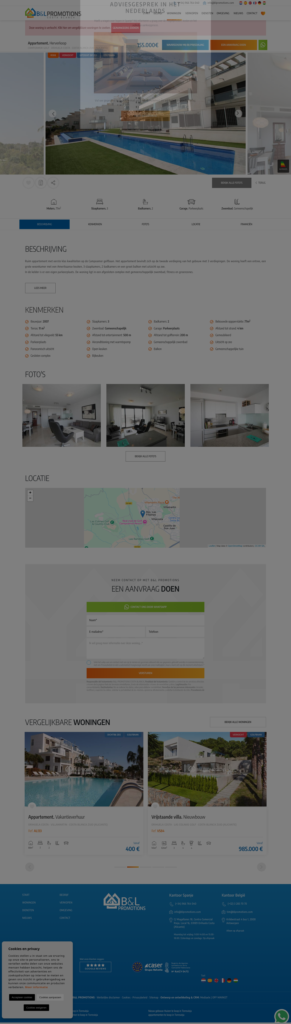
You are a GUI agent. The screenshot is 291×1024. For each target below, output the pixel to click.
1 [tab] (120, 868)
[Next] (261, 868)
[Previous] (29, 868)
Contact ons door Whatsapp (145, 607)
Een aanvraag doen (233, 45)
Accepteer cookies (22, 997)
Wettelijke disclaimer (108, 999)
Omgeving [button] (223, 13)
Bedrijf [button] (158, 13)
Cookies (126, 999)
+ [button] (30, 493)
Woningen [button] (174, 13)
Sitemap (154, 999)
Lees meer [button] (40, 288)
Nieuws (238, 13)
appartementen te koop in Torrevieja (166, 1016)
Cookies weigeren (36, 1007)
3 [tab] (145, 868)
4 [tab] (158, 868)
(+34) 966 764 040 (186, 2)
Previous (51, 114)
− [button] (30, 498)
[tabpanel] (84, 793)
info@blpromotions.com (218, 2)
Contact (252, 13)
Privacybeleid (107, 665)
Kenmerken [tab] (95, 224)
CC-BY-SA (259, 546)
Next (239, 114)
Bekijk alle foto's (231, 182)
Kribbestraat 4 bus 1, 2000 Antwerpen (241, 922)
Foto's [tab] (145, 224)
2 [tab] (133, 868)
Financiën (246, 224)
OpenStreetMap (235, 546)
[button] (53, 183)
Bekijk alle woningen (238, 722)
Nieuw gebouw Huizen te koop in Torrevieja (170, 1012)
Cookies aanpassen (50, 997)
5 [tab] (171, 868)
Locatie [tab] (196, 224)
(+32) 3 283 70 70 (237, 905)
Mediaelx (205, 999)
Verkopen (191, 13)
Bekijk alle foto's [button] (145, 456)
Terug (261, 182)
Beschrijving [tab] (44, 224)
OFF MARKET (220, 999)
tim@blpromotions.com (240, 913)
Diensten (207, 13)
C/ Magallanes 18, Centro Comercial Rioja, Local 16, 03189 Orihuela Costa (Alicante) (194, 924)
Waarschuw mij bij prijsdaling (185, 45)
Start (146, 13)
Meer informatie (36, 987)
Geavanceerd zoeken (126, 28)
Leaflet (212, 546)
